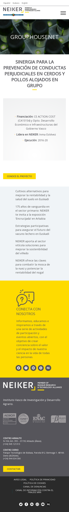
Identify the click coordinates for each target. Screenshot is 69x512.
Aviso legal (20, 480)
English (25, 3)
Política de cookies (34, 483)
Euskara (16, 3)
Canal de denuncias (34, 487)
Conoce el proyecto (19, 176)
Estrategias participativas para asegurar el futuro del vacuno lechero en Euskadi (32, 230)
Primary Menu (63, 13)
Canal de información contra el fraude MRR (34, 491)
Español (7, 3)
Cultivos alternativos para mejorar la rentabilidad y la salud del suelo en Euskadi (32, 195)
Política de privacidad (42, 480)
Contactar (13, 468)
